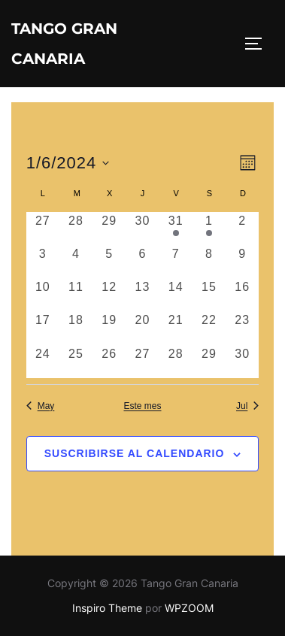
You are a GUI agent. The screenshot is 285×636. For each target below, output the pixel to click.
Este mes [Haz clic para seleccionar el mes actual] (142, 406)
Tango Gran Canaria (64, 44)
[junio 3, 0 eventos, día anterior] (42, 261)
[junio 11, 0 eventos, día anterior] (75, 294)
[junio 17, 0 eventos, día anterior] (42, 327)
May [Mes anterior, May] (40, 406)
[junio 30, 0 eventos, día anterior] (242, 361)
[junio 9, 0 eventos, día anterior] (242, 261)
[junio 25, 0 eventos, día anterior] (75, 361)
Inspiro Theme (107, 607)
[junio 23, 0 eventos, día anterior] (242, 327)
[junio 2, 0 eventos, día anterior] (242, 228)
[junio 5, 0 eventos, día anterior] (109, 261)
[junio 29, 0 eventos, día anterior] (209, 361)
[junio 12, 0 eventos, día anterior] (109, 294)
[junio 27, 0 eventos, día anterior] (142, 361)
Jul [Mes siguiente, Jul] (247, 406)
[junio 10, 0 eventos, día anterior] (42, 294)
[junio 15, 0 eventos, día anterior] (209, 294)
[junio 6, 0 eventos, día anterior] (142, 261)
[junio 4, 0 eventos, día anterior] (75, 261)
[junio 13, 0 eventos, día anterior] (142, 294)
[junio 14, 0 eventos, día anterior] (176, 294)
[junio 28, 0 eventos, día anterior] (176, 361)
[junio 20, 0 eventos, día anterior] (142, 327)
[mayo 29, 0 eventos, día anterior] (109, 228)
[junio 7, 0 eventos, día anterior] (176, 261)
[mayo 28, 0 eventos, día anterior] (75, 228)
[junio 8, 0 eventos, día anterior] (209, 261)
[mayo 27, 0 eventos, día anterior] (42, 228)
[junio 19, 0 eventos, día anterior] (109, 327)
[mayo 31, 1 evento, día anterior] (176, 228)
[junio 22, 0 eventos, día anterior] (209, 327)
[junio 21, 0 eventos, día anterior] (176, 327)
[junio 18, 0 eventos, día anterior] (75, 327)
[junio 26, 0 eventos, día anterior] (109, 361)
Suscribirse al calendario (134, 453)
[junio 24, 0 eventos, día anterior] (42, 361)
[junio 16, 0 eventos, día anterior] (242, 294)
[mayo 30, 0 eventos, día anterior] (142, 228)
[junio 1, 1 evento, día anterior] (209, 228)
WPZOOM (189, 607)
